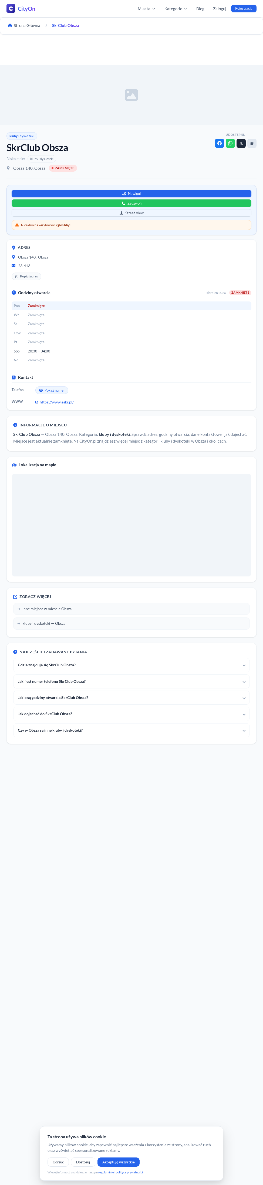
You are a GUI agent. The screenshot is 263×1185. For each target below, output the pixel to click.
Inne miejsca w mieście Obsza (44, 608)
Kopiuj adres (26, 276)
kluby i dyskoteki (21, 136)
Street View (132, 213)
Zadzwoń (131, 203)
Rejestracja (243, 8)
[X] (241, 143)
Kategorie (176, 8)
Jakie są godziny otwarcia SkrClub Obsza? (53, 697)
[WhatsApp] (230, 143)
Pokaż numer (52, 390)
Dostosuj (83, 1162)
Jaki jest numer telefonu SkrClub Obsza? (52, 681)
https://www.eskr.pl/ (54, 402)
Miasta (147, 8)
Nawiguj (131, 193)
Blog (200, 8)
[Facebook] (219, 143)
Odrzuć (58, 1162)
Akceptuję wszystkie (118, 1162)
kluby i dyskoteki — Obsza (41, 623)
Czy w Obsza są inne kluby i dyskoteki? (50, 730)
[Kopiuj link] (252, 143)
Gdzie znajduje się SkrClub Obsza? (47, 665)
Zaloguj (219, 8)
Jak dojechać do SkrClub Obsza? (45, 713)
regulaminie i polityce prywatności (120, 1172)
